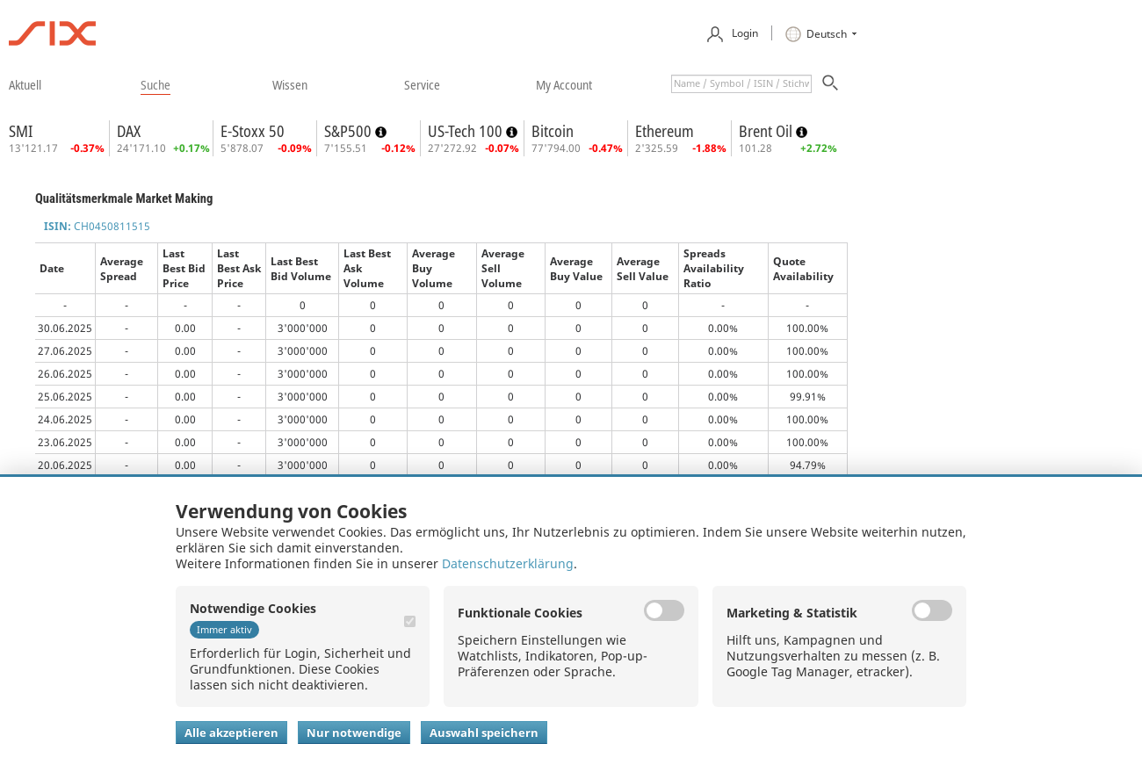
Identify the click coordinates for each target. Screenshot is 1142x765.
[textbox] (741, 84)
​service (422, 84)
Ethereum (664, 130)
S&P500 (349, 130)
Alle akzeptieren (231, 732)
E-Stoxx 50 (252, 130)
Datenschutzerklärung (508, 563)
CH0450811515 (97, 226)
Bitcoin (552, 130)
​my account (564, 84)
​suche (155, 84)
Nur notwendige (354, 732)
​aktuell (25, 84)
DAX (129, 130)
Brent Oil (767, 130)
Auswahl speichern (484, 732)
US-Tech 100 (467, 130)
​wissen (289, 84)
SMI (21, 130)
